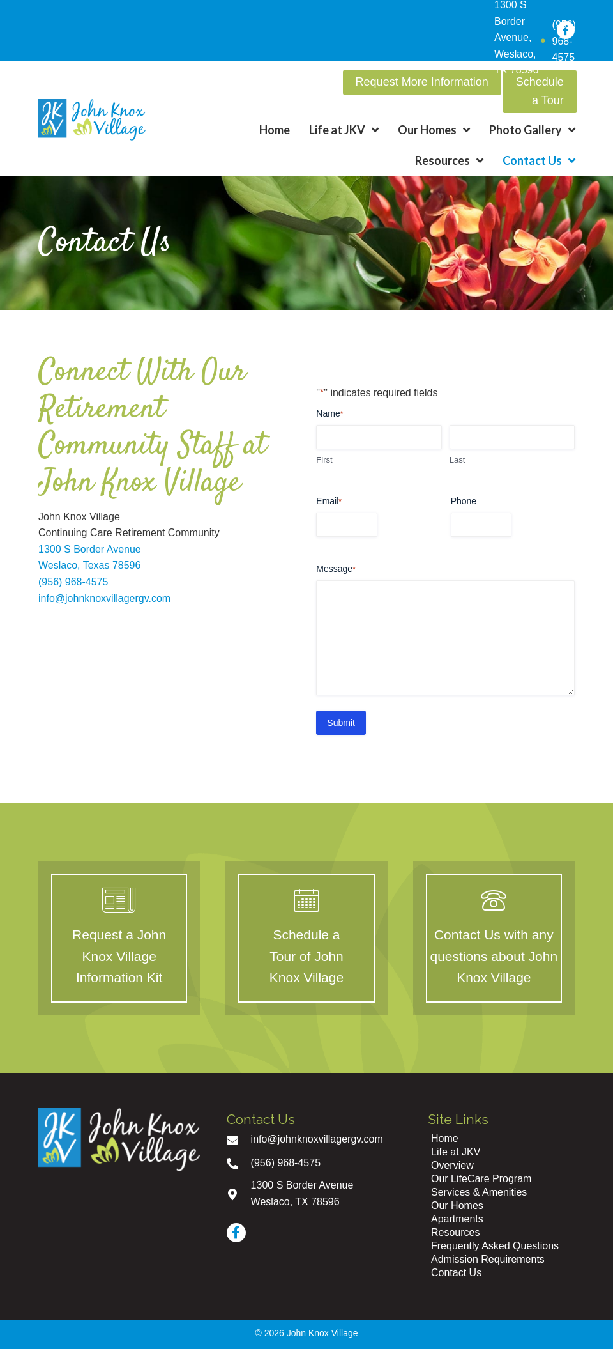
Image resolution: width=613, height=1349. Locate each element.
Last (457, 460)
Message (335, 569)
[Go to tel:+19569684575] (314, 1162)
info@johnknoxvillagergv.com (104, 598)
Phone (463, 501)
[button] (422, 82)
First (324, 460)
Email (329, 501)
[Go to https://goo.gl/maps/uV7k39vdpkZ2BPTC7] (314, 1193)
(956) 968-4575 (73, 581)
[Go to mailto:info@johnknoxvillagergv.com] (314, 1139)
